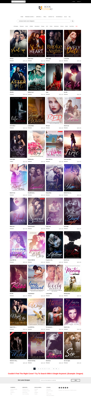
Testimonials (59, 16)
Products (12, 390)
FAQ (69, 16)
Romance (22, 26)
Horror (26, 26)
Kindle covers (24, 392)
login (73, 1)
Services (39, 16)
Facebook (36, 389)
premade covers (29, 16)
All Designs (16, 26)
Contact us (51, 16)
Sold (76, 26)
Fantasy (42, 26)
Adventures (56, 26)
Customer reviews (13, 389)
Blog (65, 16)
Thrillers (11, 161)
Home (22, 16)
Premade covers (25, 389)
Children (31, 26)
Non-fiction (72, 26)
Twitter (35, 390)
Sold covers (48, 389)
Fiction (51, 26)
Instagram (36, 392)
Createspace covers (26, 390)
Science (62, 26)
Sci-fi (47, 26)
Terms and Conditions (50, 395)
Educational (37, 26)
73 (56, 368)
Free (44, 16)
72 (53, 368)
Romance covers (49, 390)
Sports (66, 26)
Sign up (79, 1)
